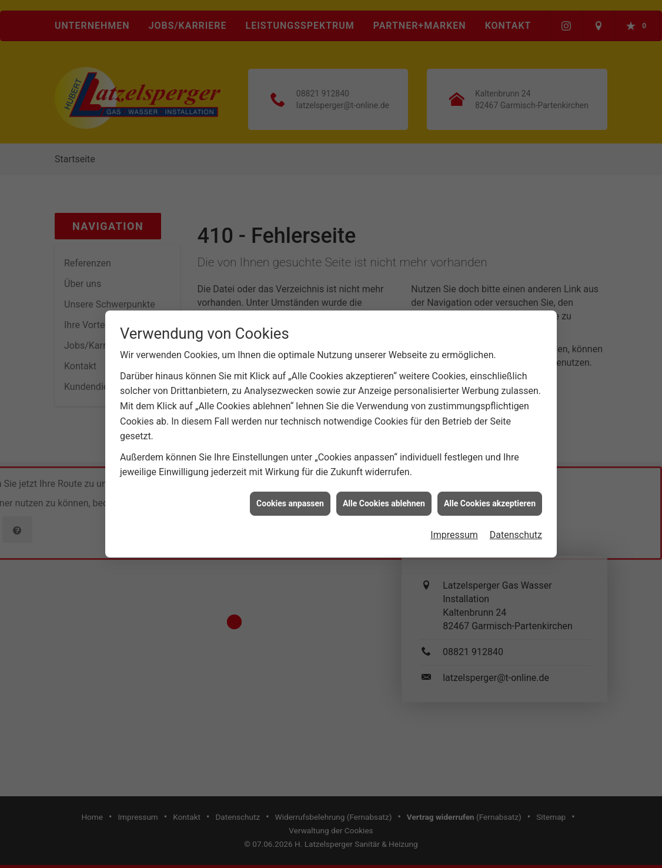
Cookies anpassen (290, 497)
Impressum (454, 529)
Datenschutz (516, 529)
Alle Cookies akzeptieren (490, 497)
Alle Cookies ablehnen (384, 497)
